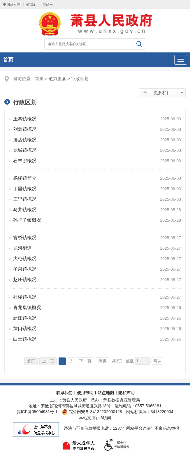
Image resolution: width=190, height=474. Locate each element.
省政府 (31, 4)
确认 (157, 361)
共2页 (117, 361)
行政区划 (80, 78)
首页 (8, 60)
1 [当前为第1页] (62, 361)
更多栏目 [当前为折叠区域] (162, 92)
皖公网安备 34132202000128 (92, 411)
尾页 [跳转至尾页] (102, 361)
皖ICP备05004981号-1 (37, 411)
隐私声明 (126, 392)
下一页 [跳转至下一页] (85, 361)
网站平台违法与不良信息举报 (152, 428)
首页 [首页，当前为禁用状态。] (31, 361)
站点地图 (106, 392)
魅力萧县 (57, 78)
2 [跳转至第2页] (71, 361)
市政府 (48, 4)
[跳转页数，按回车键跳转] (142, 361)
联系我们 (64, 392)
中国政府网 (11, 4)
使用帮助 (85, 392)
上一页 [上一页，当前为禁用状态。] (48, 361)
